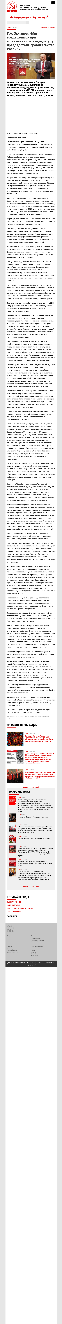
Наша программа (13, 905)
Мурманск (34, 948)
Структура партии (14, 911)
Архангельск (34, 955)
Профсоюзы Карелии (37, 940)
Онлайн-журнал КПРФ (13, 952)
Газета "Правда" (11, 948)
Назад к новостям (48, 28)
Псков (33, 950)
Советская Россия (12, 950)
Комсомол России (36, 942)
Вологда (33, 952)
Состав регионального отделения (20, 908)
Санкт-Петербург (36, 954)
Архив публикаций (31, 887)
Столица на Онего (36, 938)
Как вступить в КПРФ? (15, 902)
